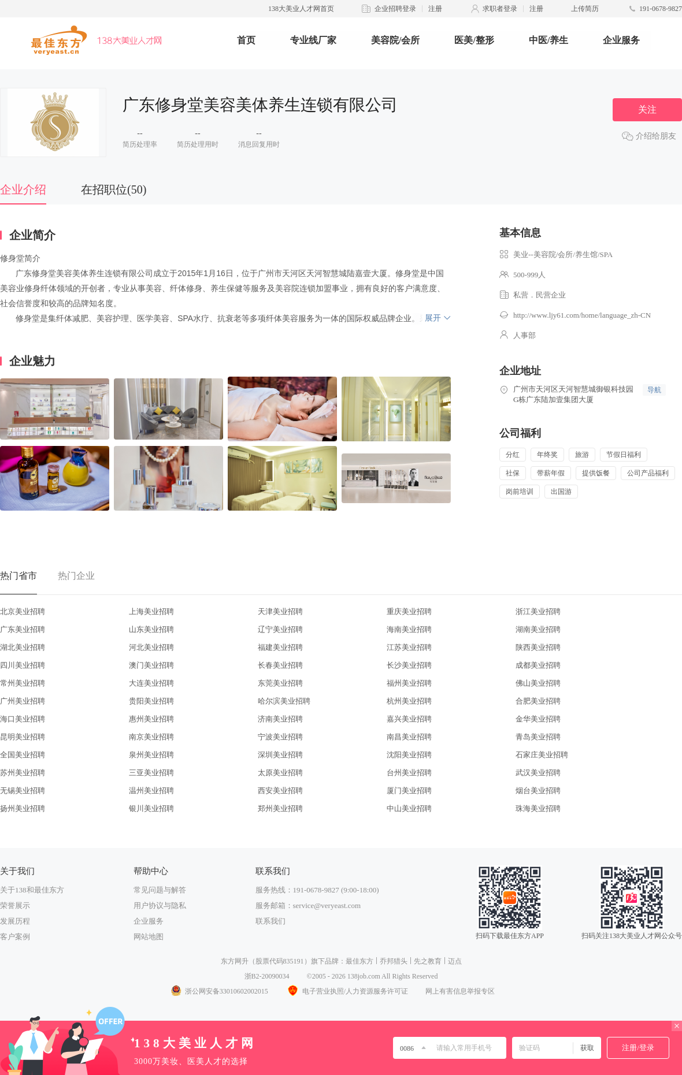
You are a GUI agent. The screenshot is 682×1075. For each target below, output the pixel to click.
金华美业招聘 (538, 719)
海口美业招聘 (22, 719)
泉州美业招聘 (151, 754)
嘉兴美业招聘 (409, 719)
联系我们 (270, 921)
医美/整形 (474, 40)
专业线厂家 (313, 40)
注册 (435, 9)
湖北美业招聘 (22, 647)
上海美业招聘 (151, 611)
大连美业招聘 (151, 683)
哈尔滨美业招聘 (284, 701)
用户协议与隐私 (160, 905)
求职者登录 (500, 9)
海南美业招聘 (409, 629)
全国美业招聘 (22, 754)
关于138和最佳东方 (32, 890)
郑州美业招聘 (280, 808)
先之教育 (428, 961)
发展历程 (15, 921)
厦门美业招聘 (409, 790)
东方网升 (235, 961)
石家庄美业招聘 (542, 754)
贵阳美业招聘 (151, 701)
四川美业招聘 (22, 665)
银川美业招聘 (151, 808)
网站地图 (149, 936)
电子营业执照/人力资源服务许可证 (347, 991)
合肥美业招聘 (538, 701)
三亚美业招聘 (151, 772)
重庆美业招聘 (409, 611)
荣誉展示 (15, 905)
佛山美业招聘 (538, 683)
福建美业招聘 (280, 647)
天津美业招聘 (280, 611)
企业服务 (621, 40)
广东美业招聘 (22, 629)
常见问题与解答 (160, 890)
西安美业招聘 (280, 790)
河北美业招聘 (151, 647)
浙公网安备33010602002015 (219, 991)
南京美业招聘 (151, 736)
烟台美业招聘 (538, 790)
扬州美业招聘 (22, 808)
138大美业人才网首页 (301, 9)
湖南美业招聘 (538, 629)
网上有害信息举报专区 (460, 991)
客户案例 (15, 936)
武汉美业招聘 (538, 772)
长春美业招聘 (280, 665)
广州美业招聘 (22, 701)
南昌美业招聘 (409, 736)
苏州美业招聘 (22, 772)
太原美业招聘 (280, 772)
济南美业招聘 (280, 719)
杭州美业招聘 (409, 701)
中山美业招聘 (409, 808)
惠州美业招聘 (151, 719)
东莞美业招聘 (280, 683)
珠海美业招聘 (538, 808)
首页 (246, 40)
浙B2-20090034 (267, 976)
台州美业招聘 (409, 772)
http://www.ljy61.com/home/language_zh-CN (582, 315)
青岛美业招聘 (538, 736)
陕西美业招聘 (538, 647)
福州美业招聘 (409, 683)
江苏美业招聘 (409, 647)
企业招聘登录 (395, 9)
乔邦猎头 (393, 961)
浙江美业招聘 (538, 611)
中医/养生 (548, 40)
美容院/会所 (395, 40)
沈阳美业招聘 (409, 754)
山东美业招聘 (151, 629)
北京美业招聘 (22, 611)
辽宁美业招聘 (280, 629)
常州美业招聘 (22, 683)
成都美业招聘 (538, 665)
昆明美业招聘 (22, 736)
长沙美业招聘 (409, 665)
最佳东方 (359, 961)
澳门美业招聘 (151, 665)
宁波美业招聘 (280, 736)
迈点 (455, 961)
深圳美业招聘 (280, 754)
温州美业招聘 (151, 790)
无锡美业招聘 (22, 790)
